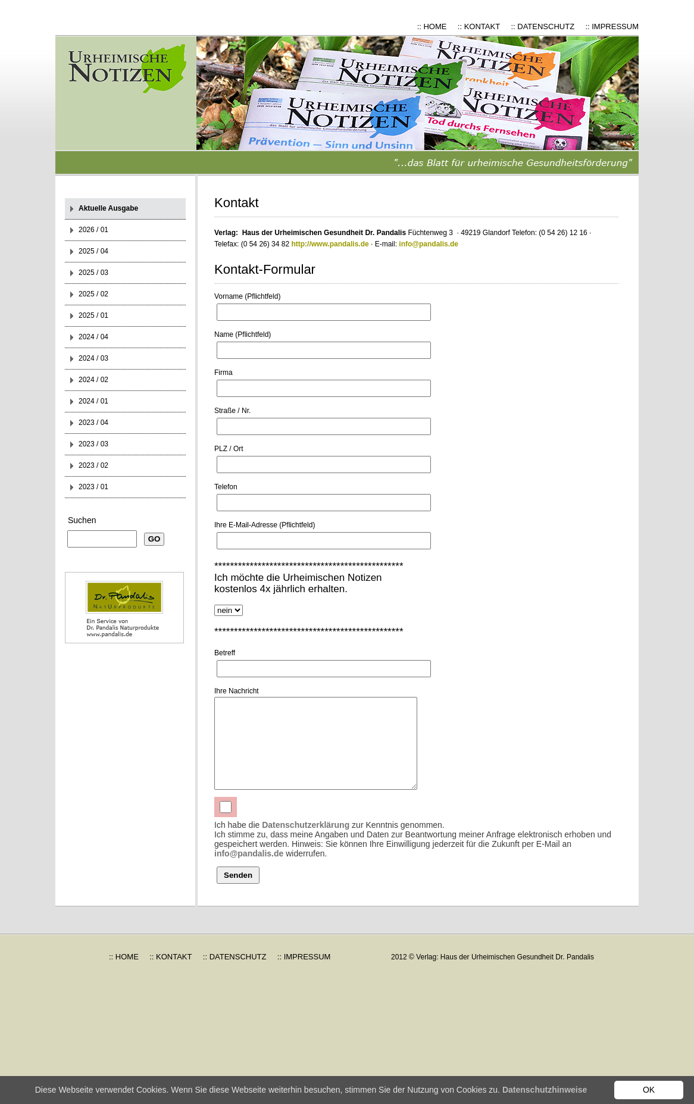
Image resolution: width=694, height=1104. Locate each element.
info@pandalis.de (428, 244)
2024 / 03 (93, 358)
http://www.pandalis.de (329, 244)
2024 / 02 (93, 380)
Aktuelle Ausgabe (108, 208)
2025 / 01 (93, 315)
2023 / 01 (93, 487)
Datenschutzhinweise (544, 1089)
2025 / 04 (93, 251)
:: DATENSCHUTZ (542, 26)
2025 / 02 (93, 294)
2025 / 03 (93, 272)
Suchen (82, 520)
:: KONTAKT (479, 26)
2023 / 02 (93, 465)
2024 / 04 (93, 337)
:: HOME (432, 26)
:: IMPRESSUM (612, 26)
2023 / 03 (93, 444)
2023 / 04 (93, 422)
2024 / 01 (93, 401)
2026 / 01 (93, 230)
